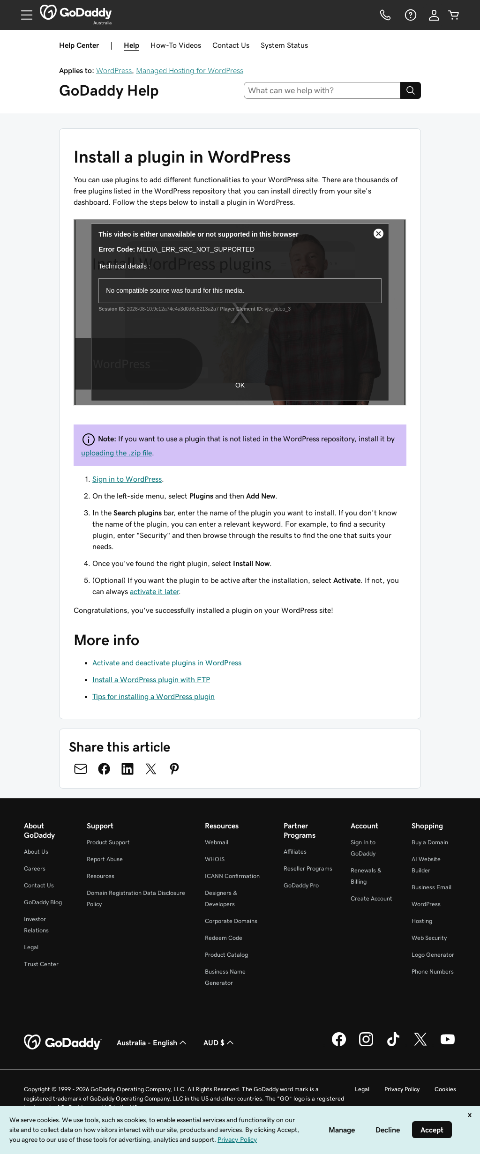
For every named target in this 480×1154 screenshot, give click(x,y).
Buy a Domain (430, 842)
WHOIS (215, 859)
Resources (100, 876)
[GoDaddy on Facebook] (338, 1045)
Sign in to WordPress (127, 479)
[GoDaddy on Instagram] (366, 1045)
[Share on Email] (80, 769)
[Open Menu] (23, 15)
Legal (31, 947)
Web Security (429, 938)
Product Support (108, 842)
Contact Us (230, 45)
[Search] (410, 90)
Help (131, 45)
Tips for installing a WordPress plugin (153, 696)
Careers (34, 868)
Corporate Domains (231, 921)
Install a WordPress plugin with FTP (151, 679)
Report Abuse (105, 859)
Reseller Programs (308, 868)
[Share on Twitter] (151, 769)
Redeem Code (223, 938)
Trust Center (41, 964)
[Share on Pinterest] (174, 769)
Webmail (216, 842)
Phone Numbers (433, 971)
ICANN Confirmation (232, 876)
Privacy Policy (402, 1089)
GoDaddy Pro (301, 885)
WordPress (114, 70)
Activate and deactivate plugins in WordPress (166, 662)
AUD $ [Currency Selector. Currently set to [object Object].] (219, 1042)
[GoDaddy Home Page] (63, 1042)
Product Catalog (226, 955)
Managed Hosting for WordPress (189, 70)
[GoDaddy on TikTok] (393, 1045)
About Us (36, 852)
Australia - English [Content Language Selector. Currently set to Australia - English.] (152, 1042)
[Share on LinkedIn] (127, 769)
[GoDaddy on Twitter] (420, 1045)
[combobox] (322, 90)
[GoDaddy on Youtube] (447, 1045)
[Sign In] (434, 15)
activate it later (154, 591)
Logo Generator (433, 955)
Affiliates (295, 852)
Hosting (422, 921)
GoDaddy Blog (43, 902)
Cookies (445, 1089)
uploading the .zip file (116, 452)
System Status (284, 45)
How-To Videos (175, 45)
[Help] (409, 15)
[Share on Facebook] (104, 769)
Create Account (371, 898)
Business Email (431, 887)
